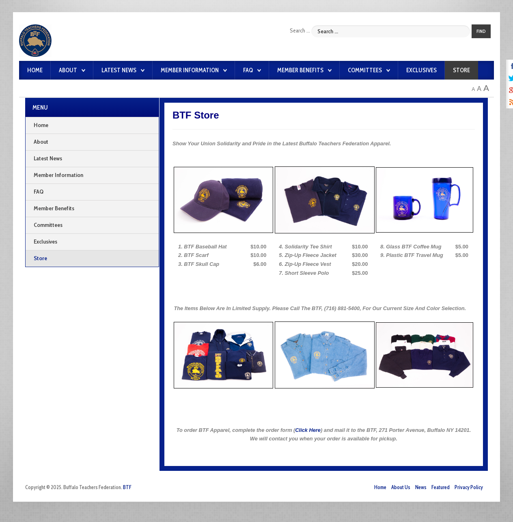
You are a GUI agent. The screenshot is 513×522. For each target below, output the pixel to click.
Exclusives (421, 70)
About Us (400, 487)
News (421, 487)
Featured (440, 487)
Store (461, 70)
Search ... (300, 30)
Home (35, 70)
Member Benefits (300, 70)
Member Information (190, 70)
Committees (365, 70)
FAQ (248, 70)
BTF (127, 487)
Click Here (308, 430)
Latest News (118, 70)
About (68, 70)
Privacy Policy (469, 487)
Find (481, 31)
